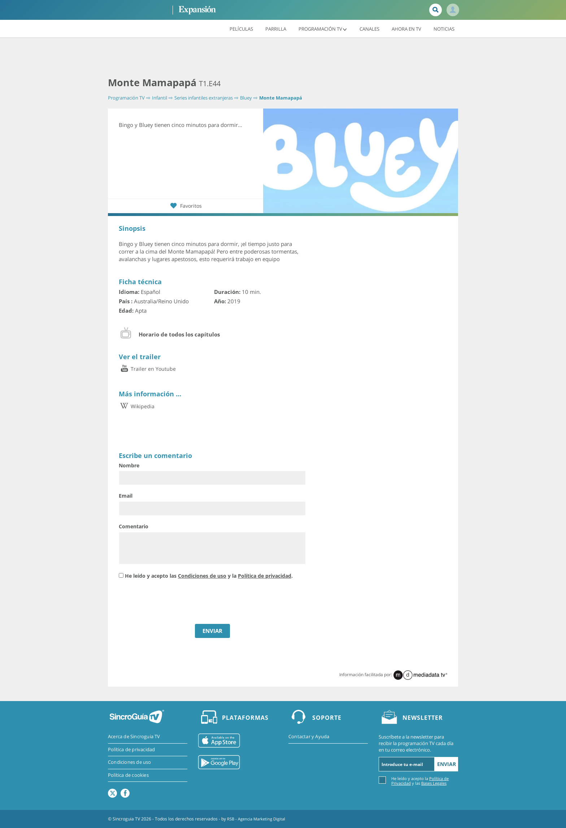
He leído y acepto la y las (420, 780)
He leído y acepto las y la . (209, 575)
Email (125, 495)
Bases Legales (434, 783)
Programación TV (323, 28)
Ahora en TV (406, 28)
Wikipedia (136, 406)
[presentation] (173, 603)
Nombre (129, 465)
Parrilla (275, 28)
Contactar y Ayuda (308, 737)
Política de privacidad (264, 575)
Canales (369, 28)
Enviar (446, 764)
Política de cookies (128, 776)
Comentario (133, 526)
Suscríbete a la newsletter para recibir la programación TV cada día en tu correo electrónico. (416, 743)
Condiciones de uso (202, 575)
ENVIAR (212, 630)
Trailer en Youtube (147, 369)
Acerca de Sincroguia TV (134, 737)
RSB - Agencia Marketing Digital (259, 819)
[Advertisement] (283, 57)
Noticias (444, 28)
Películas (241, 28)
